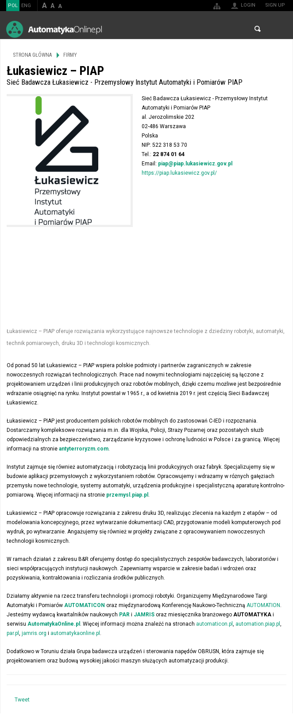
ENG (26, 5)
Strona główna (32, 55)
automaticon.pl (214, 624)
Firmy (70, 55)
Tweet (22, 700)
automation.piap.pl (257, 624)
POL (13, 5)
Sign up (275, 5)
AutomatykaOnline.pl (54, 29)
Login (248, 5)
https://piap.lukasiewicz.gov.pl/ (179, 173)
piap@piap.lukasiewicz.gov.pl (195, 164)
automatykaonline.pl (75, 633)
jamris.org (34, 633)
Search (257, 29)
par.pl (13, 633)
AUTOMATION (263, 605)
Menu (278, 29)
